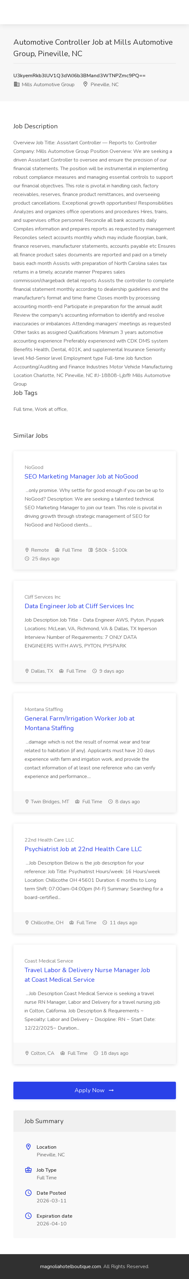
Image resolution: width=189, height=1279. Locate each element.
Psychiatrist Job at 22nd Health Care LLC (83, 849)
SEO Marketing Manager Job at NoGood (81, 476)
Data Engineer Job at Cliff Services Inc (79, 606)
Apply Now (95, 1090)
